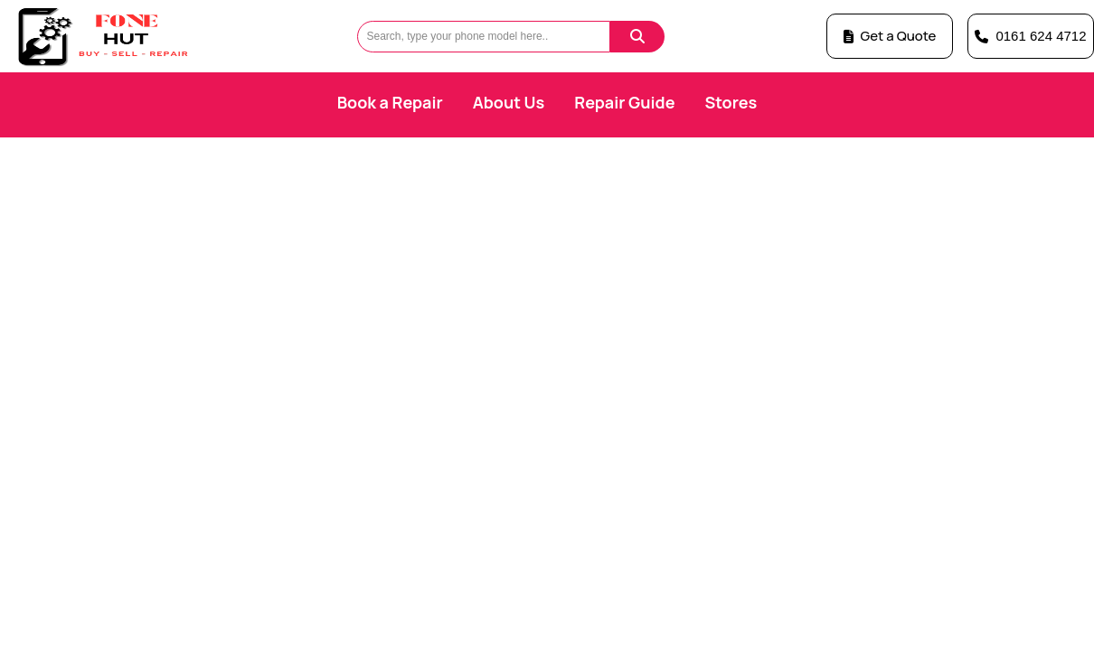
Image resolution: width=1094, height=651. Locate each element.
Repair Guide (624, 102)
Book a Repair (390, 102)
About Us (509, 102)
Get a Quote (890, 35)
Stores (730, 102)
